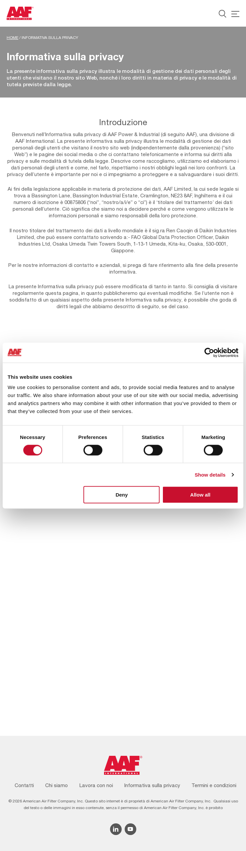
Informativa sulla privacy (152, 785)
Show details (210, 474)
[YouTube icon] (130, 829)
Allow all (200, 495)
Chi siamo (56, 785)
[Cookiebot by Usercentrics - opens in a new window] (209, 352)
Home (12, 37)
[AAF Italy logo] (20, 13)
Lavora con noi (96, 785)
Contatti (24, 785)
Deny (122, 495)
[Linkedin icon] (116, 829)
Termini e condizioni (213, 785)
